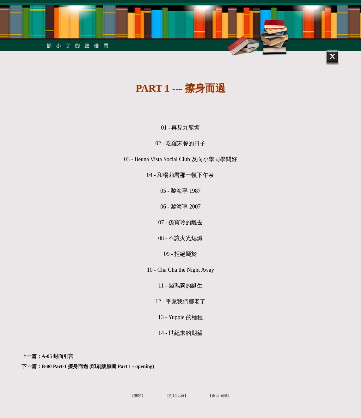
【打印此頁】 (176, 395)
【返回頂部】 (219, 395)
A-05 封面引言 (58, 356)
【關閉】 (137, 395)
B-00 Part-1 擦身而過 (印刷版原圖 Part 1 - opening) (98, 366)
